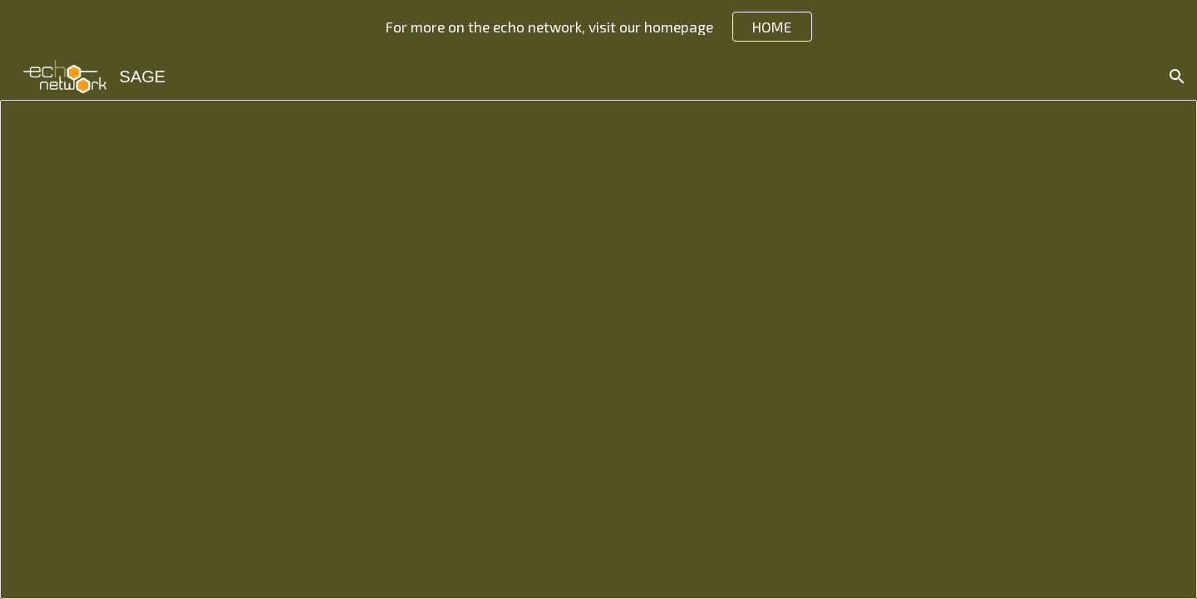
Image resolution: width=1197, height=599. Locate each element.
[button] (1177, 77)
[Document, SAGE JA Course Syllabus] (598, 349)
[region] (598, 26)
